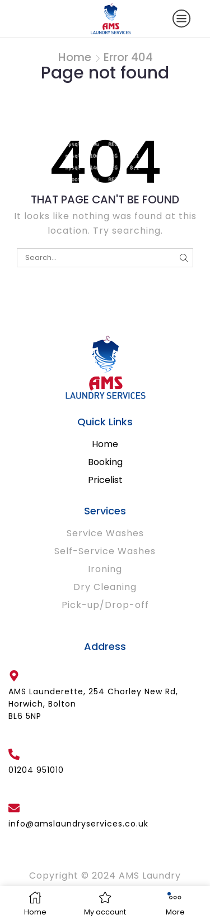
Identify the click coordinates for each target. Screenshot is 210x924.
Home (74, 57)
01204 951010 (36, 770)
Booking (105, 462)
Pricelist (105, 479)
